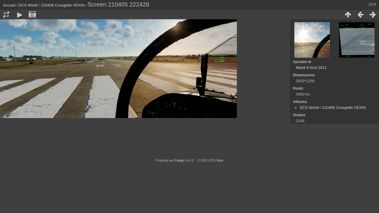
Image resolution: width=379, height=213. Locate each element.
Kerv (220, 160)
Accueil (9, 5)
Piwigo (179, 160)
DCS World (28, 5)
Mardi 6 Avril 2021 (311, 67)
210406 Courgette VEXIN (62, 5)
